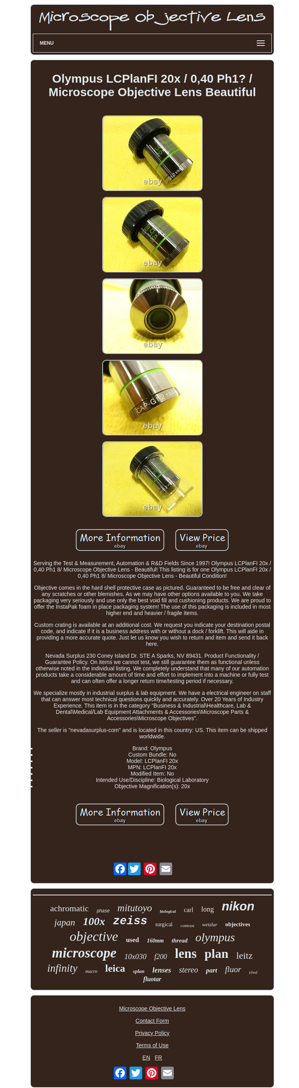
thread (180, 940)
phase (103, 911)
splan (139, 971)
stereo (188, 969)
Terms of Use (152, 1045)
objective (94, 936)
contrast (187, 925)
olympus (215, 937)
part (211, 970)
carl (188, 909)
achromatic (69, 908)
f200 (160, 957)
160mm (155, 941)
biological (168, 911)
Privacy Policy (152, 1033)
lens (186, 953)
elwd (253, 972)
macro (91, 971)
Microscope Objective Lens (152, 1008)
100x (94, 921)
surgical (164, 924)
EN (146, 1057)
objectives (237, 924)
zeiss (130, 921)
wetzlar (209, 924)
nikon (238, 906)
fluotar (152, 979)
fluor (233, 969)
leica (115, 968)
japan (65, 922)
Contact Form (152, 1021)
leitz (244, 955)
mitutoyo (134, 908)
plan (216, 953)
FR (158, 1057)
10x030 (135, 956)
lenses (161, 970)
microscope (84, 953)
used (132, 940)
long (207, 909)
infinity (62, 968)
